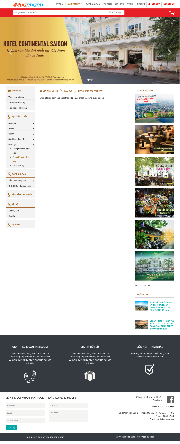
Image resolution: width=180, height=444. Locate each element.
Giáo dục (68, 91)
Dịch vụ (141, 4)
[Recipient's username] (60, 12)
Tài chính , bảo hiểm (114, 4)
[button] (10, 50)
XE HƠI (12, 204)
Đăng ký (154, 4)
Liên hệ (11, 427)
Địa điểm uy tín (75, 4)
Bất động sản (93, 4)
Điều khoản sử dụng (145, 437)
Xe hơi (130, 4)
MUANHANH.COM (143, 286)
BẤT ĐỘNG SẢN (16, 174)
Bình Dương (115, 12)
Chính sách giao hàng (125, 437)
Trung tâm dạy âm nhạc (90, 91)
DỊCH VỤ (13, 225)
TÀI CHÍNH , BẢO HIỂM (19, 194)
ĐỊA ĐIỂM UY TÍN (17, 116)
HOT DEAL (59, 4)
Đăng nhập (169, 4)
